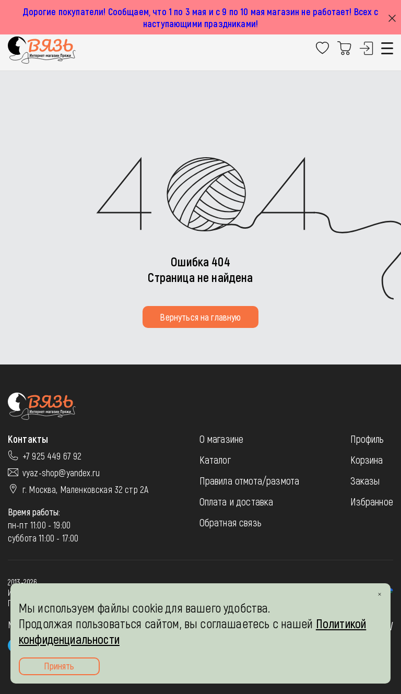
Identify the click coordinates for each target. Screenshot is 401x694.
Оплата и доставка (236, 501)
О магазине (221, 438)
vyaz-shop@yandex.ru (61, 472)
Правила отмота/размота (249, 480)
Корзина (366, 459)
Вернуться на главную (200, 317)
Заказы (365, 480)
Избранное (371, 501)
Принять (59, 666)
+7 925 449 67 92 (52, 456)
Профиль (367, 438)
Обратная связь (230, 522)
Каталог (215, 459)
